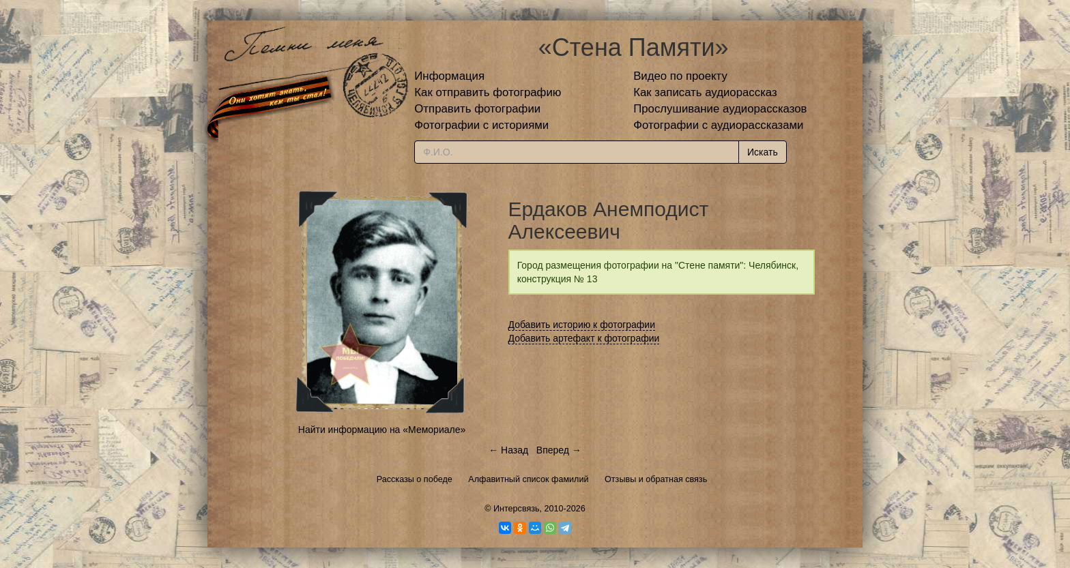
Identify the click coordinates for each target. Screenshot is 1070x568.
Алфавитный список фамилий (528, 479)
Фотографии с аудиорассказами (718, 125)
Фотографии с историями (481, 125)
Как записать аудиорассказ (705, 92)
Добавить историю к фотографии (582, 324)
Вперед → (558, 450)
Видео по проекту (680, 76)
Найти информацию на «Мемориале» (381, 429)
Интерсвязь (516, 508)
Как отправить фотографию (487, 92)
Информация (449, 76)
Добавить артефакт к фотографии (584, 338)
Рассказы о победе (414, 479)
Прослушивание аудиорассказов (720, 108)
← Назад (508, 450)
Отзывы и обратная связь (656, 479)
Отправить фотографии (477, 108)
